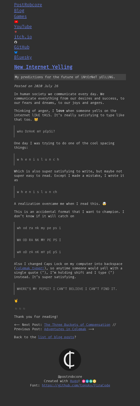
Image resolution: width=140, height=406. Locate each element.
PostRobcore (28, 5)
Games (20, 16)
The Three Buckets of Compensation (77, 325)
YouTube (23, 27)
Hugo (74, 381)
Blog (19, 10)
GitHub (21, 47)
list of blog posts (56, 337)
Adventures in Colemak (65, 329)
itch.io (23, 37)
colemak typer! (30, 268)
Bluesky (23, 57)
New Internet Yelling (43, 67)
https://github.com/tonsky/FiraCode (76, 385)
